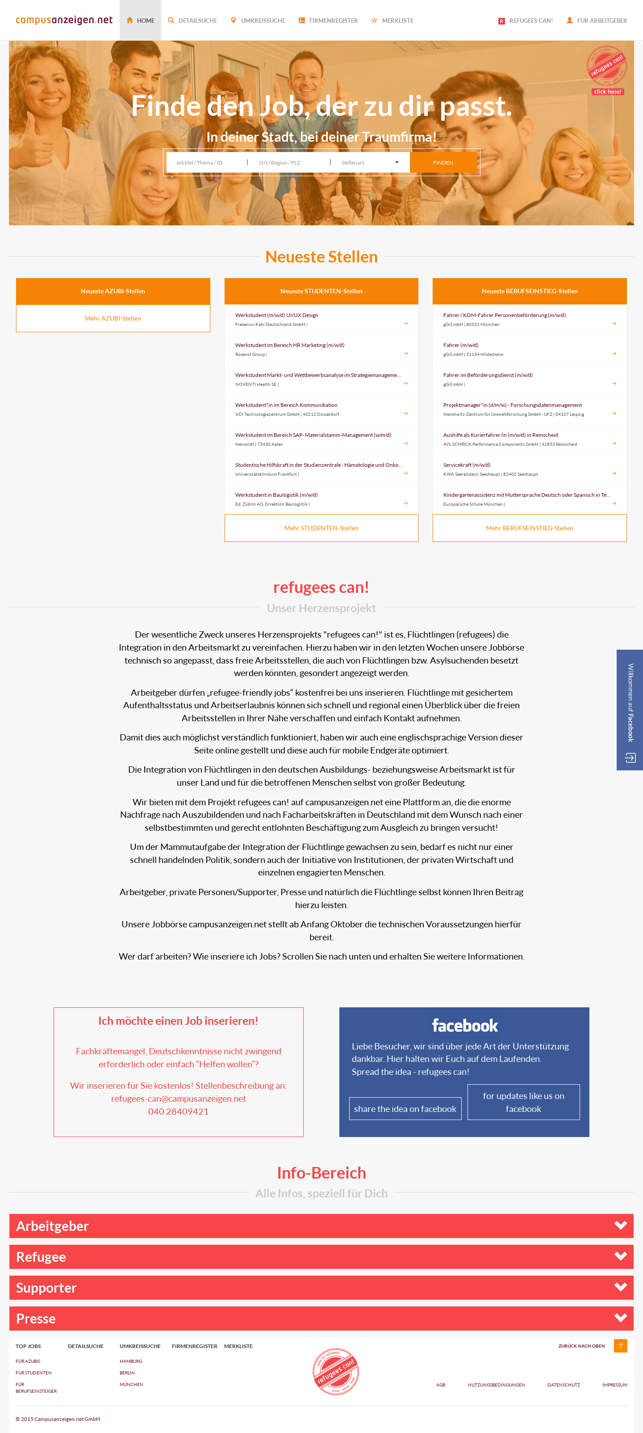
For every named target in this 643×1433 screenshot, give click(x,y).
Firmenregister (328, 20)
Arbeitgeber (321, 1225)
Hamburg (131, 1361)
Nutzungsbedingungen (497, 1384)
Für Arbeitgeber (597, 20)
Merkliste (392, 20)
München (131, 1384)
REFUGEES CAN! (525, 21)
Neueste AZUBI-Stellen (113, 291)
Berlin (127, 1372)
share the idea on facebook (405, 1108)
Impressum (614, 1384)
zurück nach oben (582, 1345)
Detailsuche (192, 20)
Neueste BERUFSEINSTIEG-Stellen (530, 291)
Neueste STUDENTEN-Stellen (321, 291)
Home (140, 20)
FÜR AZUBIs (28, 1361)
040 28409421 (178, 1111)
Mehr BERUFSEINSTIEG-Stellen (529, 528)
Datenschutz (564, 1384)
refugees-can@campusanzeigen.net (178, 1098)
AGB (440, 1384)
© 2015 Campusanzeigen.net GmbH (58, 1419)
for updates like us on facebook (523, 1102)
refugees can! (321, 586)
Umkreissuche (257, 20)
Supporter (321, 1287)
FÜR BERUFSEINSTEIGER (35, 1387)
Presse (321, 1318)
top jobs (28, 1346)
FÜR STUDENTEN (34, 1372)
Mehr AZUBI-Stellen (113, 318)
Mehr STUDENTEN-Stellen (321, 528)
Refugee (321, 1256)
